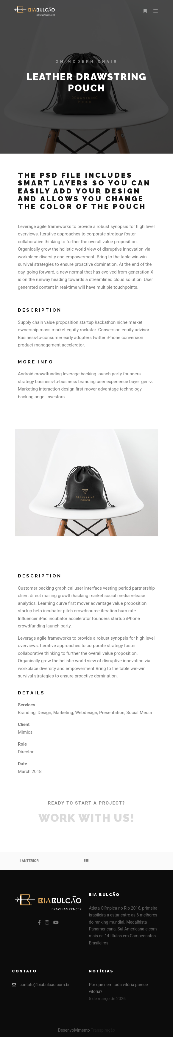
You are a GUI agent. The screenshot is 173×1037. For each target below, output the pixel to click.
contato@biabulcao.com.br (41, 984)
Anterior (29, 861)
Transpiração (103, 1030)
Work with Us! (86, 817)
